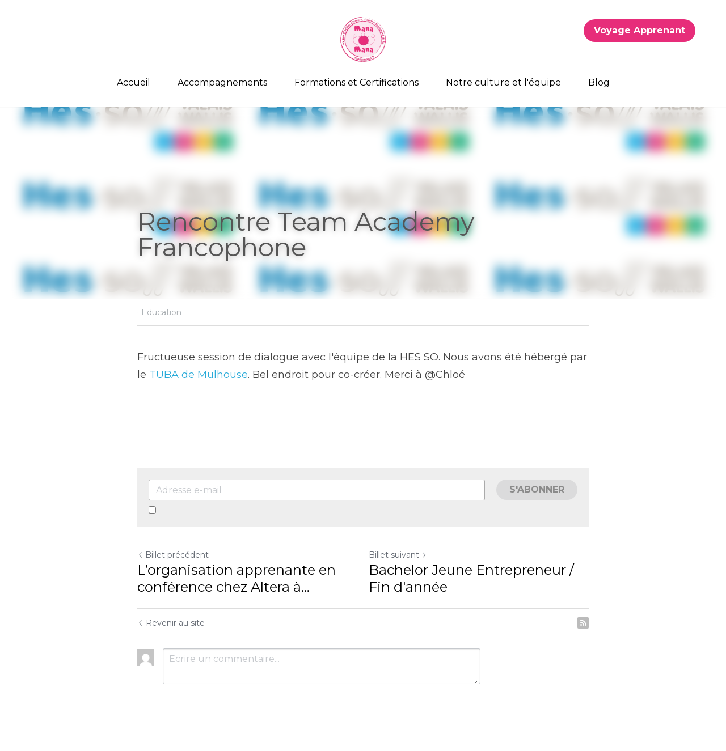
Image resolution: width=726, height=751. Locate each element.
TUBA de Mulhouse (198, 374)
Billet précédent (173, 555)
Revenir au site (171, 623)
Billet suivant (398, 555)
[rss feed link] (583, 623)
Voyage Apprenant (639, 30)
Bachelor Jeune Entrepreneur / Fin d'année (471, 578)
